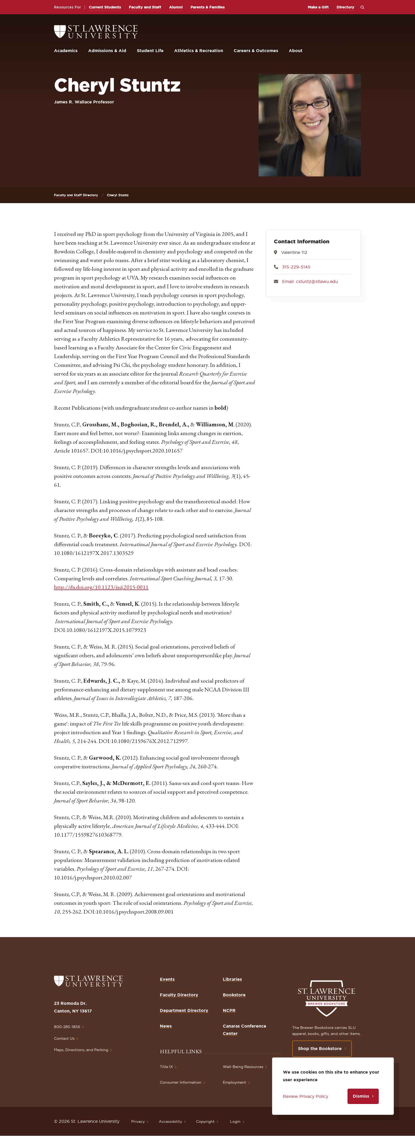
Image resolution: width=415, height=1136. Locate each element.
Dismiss (361, 1096)
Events (167, 979)
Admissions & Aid (107, 50)
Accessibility (170, 1121)
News (166, 1026)
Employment (234, 1082)
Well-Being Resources (243, 1067)
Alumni (176, 7)
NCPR (229, 1010)
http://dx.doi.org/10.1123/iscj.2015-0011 (101, 587)
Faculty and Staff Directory (76, 195)
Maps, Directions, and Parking (81, 1050)
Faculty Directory (179, 994)
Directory (345, 7)
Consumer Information (180, 1082)
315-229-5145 (296, 266)
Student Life (150, 50)
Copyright (205, 1121)
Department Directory (184, 1010)
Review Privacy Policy (305, 1096)
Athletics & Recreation (198, 50)
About (296, 50)
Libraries (232, 979)
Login (235, 1121)
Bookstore (234, 994)
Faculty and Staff (145, 7)
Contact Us (64, 1038)
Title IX (166, 1067)
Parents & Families (208, 7)
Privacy (138, 1121)
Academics (66, 50)
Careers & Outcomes (256, 50)
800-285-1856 (67, 1027)
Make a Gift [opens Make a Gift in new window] (318, 7)
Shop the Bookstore (320, 1048)
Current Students (105, 7)
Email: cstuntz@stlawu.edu (310, 281)
